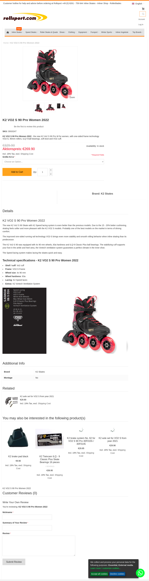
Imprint (48, 550)
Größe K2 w (58, 85)
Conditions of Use (53, 543)
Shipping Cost (76, 82)
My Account (119, 543)
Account (133, 19)
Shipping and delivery (89, 547)
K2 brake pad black (18, 352)
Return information (88, 543)
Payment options (87, 550)
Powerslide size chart (89, 502)
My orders (118, 547)
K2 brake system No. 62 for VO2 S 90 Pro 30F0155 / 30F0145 (70, 342)
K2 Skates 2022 (17, 543)
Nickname (9, 408)
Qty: (85, 100)
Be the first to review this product (78, 52)
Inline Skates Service (89, 495)
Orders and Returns (57, 477)
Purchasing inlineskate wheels (93, 506)
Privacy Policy (86, 558)
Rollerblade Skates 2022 (21, 547)
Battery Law (85, 554)
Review (8, 429)
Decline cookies (117, 574)
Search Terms (22, 477)
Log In (140, 19)
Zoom (44, 84)
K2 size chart (85, 499)
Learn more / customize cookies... (105, 568)
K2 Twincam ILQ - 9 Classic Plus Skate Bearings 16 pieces (44, 355)
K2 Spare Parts (17, 554)
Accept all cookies (99, 574)
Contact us (49, 547)
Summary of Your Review (17, 418)
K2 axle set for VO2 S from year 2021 (39, 297)
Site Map (10, 477)
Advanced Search (38, 477)
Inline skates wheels (19, 550)
